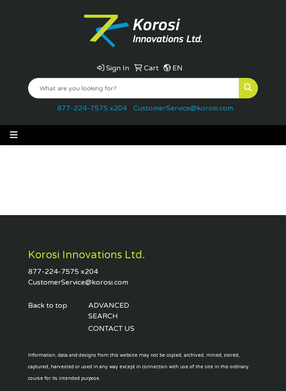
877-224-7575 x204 (92, 108)
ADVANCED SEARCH (108, 311)
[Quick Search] (133, 88)
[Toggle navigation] (13, 135)
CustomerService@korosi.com (183, 108)
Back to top (47, 305)
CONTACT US (111, 328)
